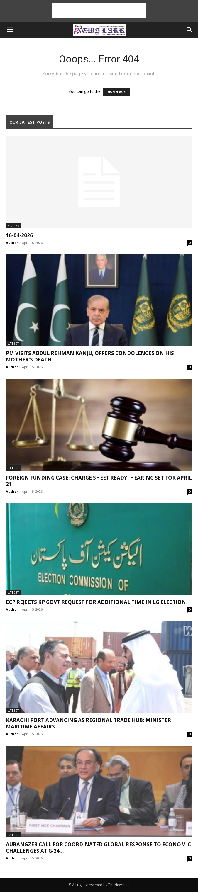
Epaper (13, 225)
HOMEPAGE (116, 92)
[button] (10, 30)
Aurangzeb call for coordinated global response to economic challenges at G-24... (98, 847)
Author (12, 242)
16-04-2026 (19, 235)
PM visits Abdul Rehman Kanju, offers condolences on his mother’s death (90, 356)
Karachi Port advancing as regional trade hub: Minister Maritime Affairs (88, 723)
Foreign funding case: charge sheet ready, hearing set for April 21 (99, 480)
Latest (13, 343)
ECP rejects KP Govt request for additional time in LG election (96, 602)
